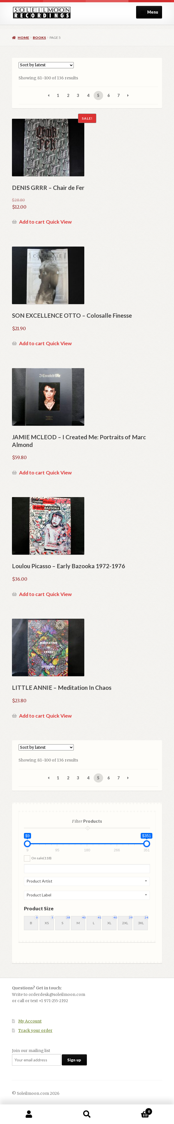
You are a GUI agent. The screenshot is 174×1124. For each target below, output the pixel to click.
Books (39, 37)
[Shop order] (46, 65)
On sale (41, 858)
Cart (134, 1110)
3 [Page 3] (78, 95)
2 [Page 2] (68, 95)
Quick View (59, 222)
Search (87, 1114)
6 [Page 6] (108, 95)
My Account (30, 1021)
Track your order (35, 1030)
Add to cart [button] (32, 222)
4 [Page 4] (88, 95)
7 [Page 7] (118, 95)
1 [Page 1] (58, 95)
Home (23, 37)
